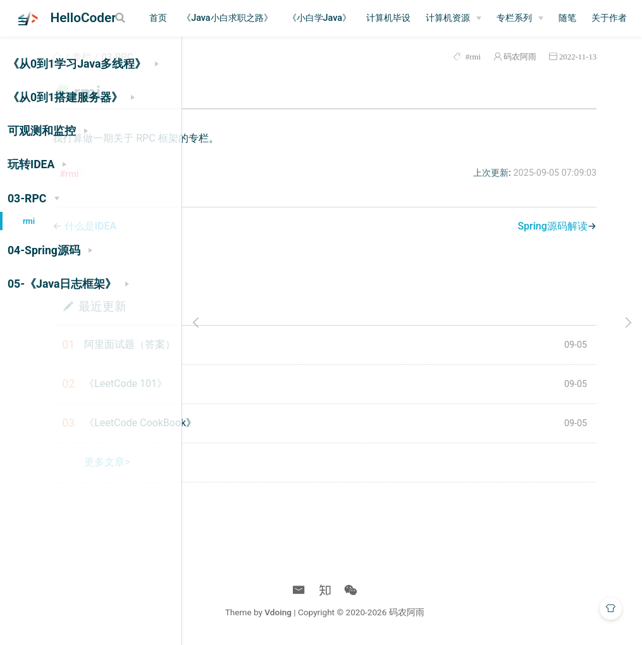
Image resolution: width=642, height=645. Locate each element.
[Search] (160, 17)
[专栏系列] (604, 18)
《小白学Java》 (403, 18)
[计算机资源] (538, 18)
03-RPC (280, 57)
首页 (243, 18)
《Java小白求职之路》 (312, 18)
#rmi (484, 56)
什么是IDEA (253, 226)
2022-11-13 (589, 56)
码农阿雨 (531, 56)
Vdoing (366, 612)
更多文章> (270, 462)
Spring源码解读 (564, 226)
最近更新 (265, 306)
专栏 (244, 57)
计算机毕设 (473, 18)
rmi (29, 221)
